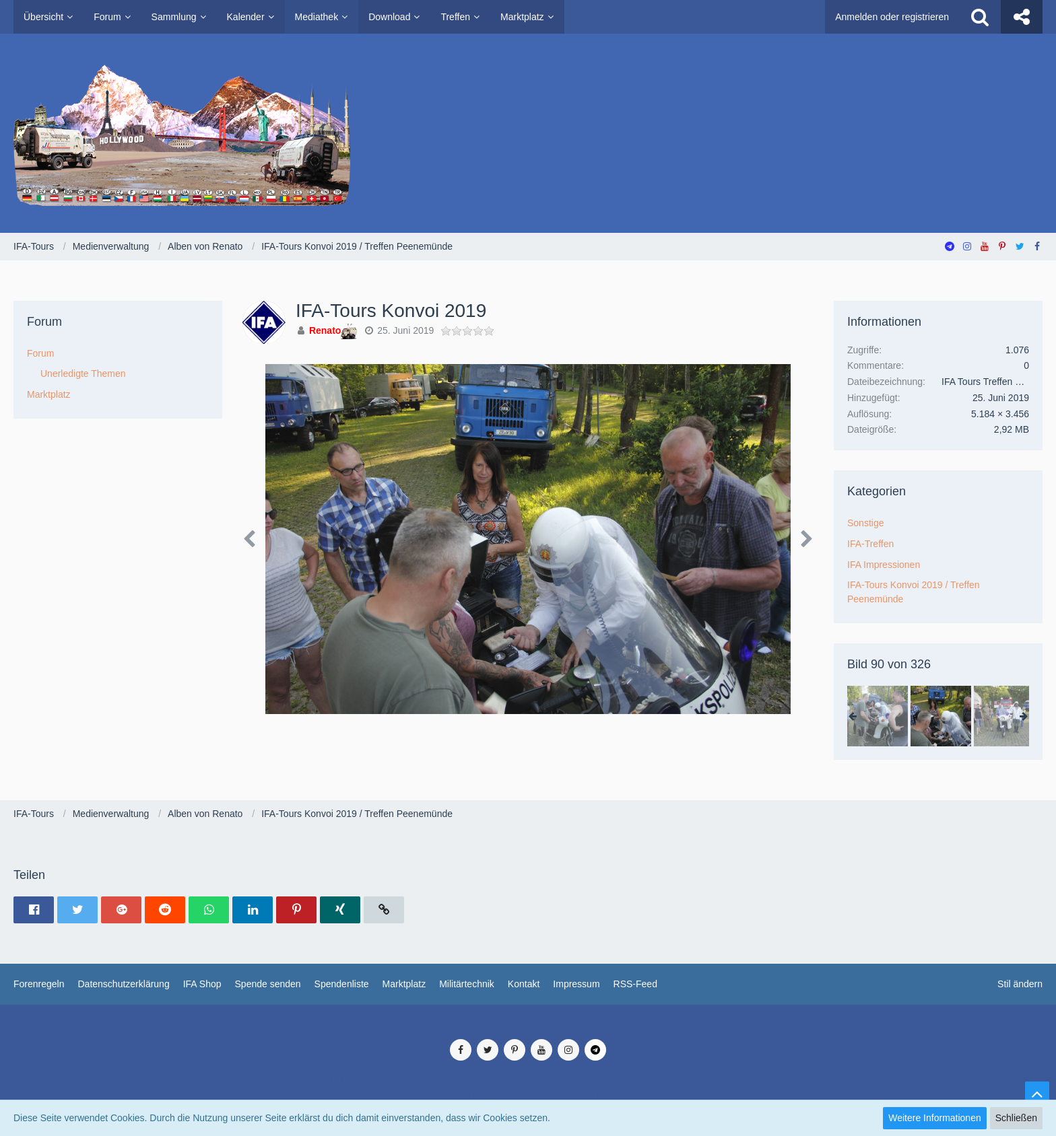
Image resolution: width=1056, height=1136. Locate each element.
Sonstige (865, 523)
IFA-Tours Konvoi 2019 (391, 310)
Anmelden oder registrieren (892, 16)
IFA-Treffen (870, 543)
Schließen (1016, 1117)
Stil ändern (1020, 984)
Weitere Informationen (934, 1117)
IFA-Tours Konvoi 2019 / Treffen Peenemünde (913, 591)
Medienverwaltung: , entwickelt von (527, 1025)
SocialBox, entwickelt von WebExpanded (527, 1095)
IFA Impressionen (883, 564)
